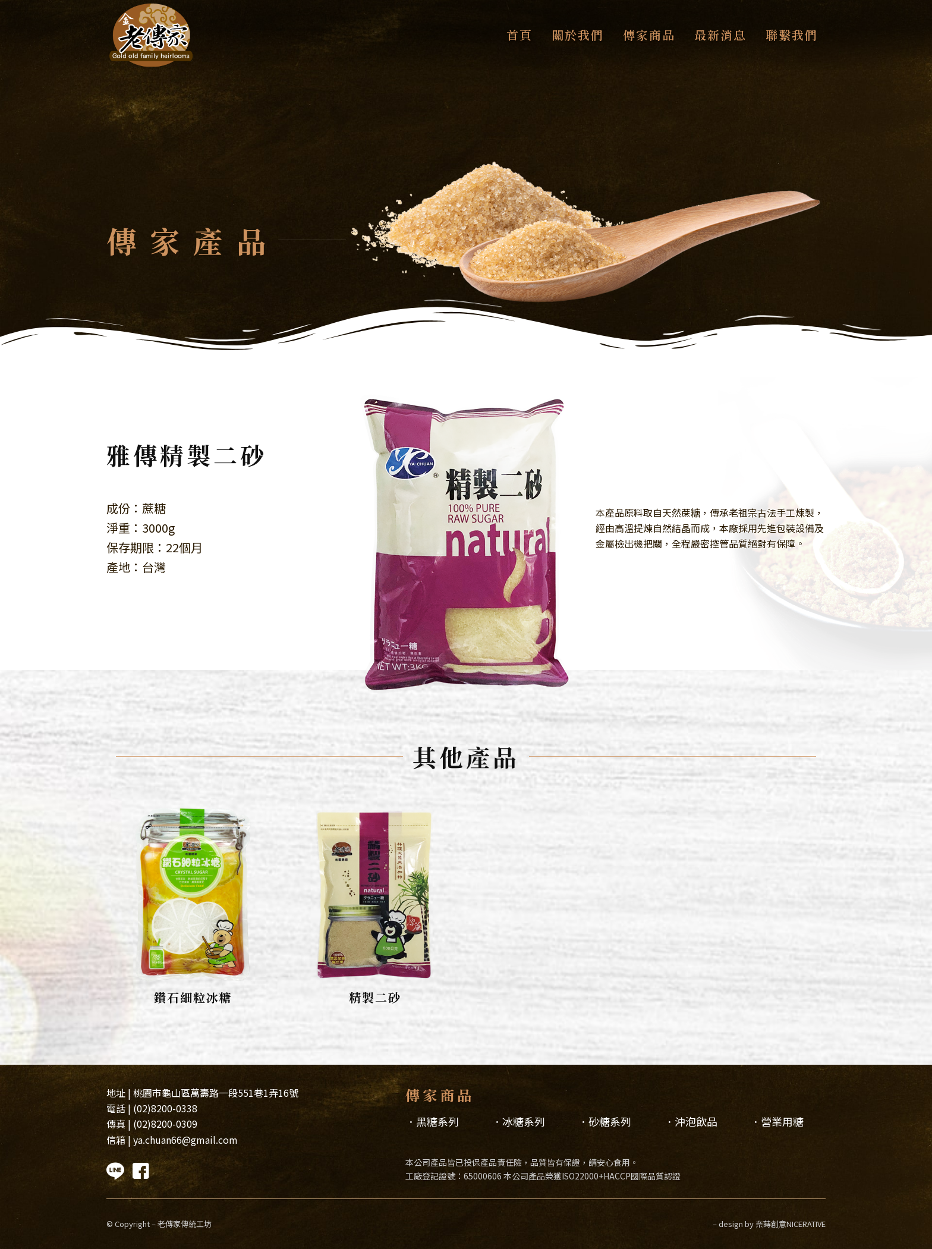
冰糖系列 (523, 1121)
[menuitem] (518, 35)
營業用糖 (782, 1121)
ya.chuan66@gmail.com (185, 1139)
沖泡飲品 (696, 1121)
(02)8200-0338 (165, 1108)
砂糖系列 (609, 1121)
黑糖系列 (437, 1121)
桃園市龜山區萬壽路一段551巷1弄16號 (215, 1093)
